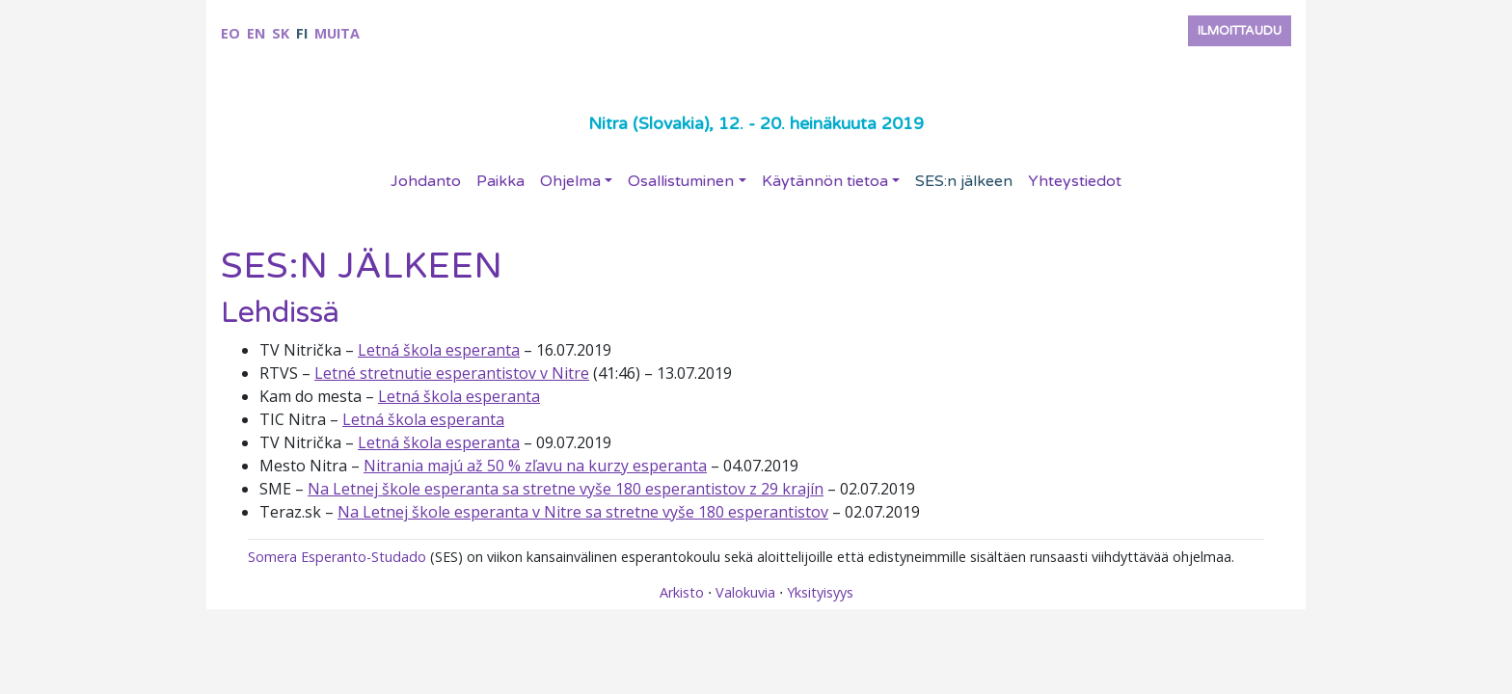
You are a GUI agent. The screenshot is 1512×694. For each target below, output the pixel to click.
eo (230, 33)
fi (302, 33)
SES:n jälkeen (963, 181)
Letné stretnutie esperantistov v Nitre (451, 373)
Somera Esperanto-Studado (337, 556)
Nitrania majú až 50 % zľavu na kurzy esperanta (535, 465)
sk (280, 33)
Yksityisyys (820, 592)
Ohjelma (570, 181)
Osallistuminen (681, 181)
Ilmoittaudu (1240, 31)
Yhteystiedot (1074, 181)
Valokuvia (745, 592)
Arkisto (682, 592)
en (256, 33)
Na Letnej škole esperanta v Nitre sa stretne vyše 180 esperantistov (583, 511)
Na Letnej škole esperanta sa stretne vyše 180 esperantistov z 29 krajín (566, 488)
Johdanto (426, 181)
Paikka (500, 181)
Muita (337, 33)
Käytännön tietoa (825, 181)
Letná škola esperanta (439, 349)
